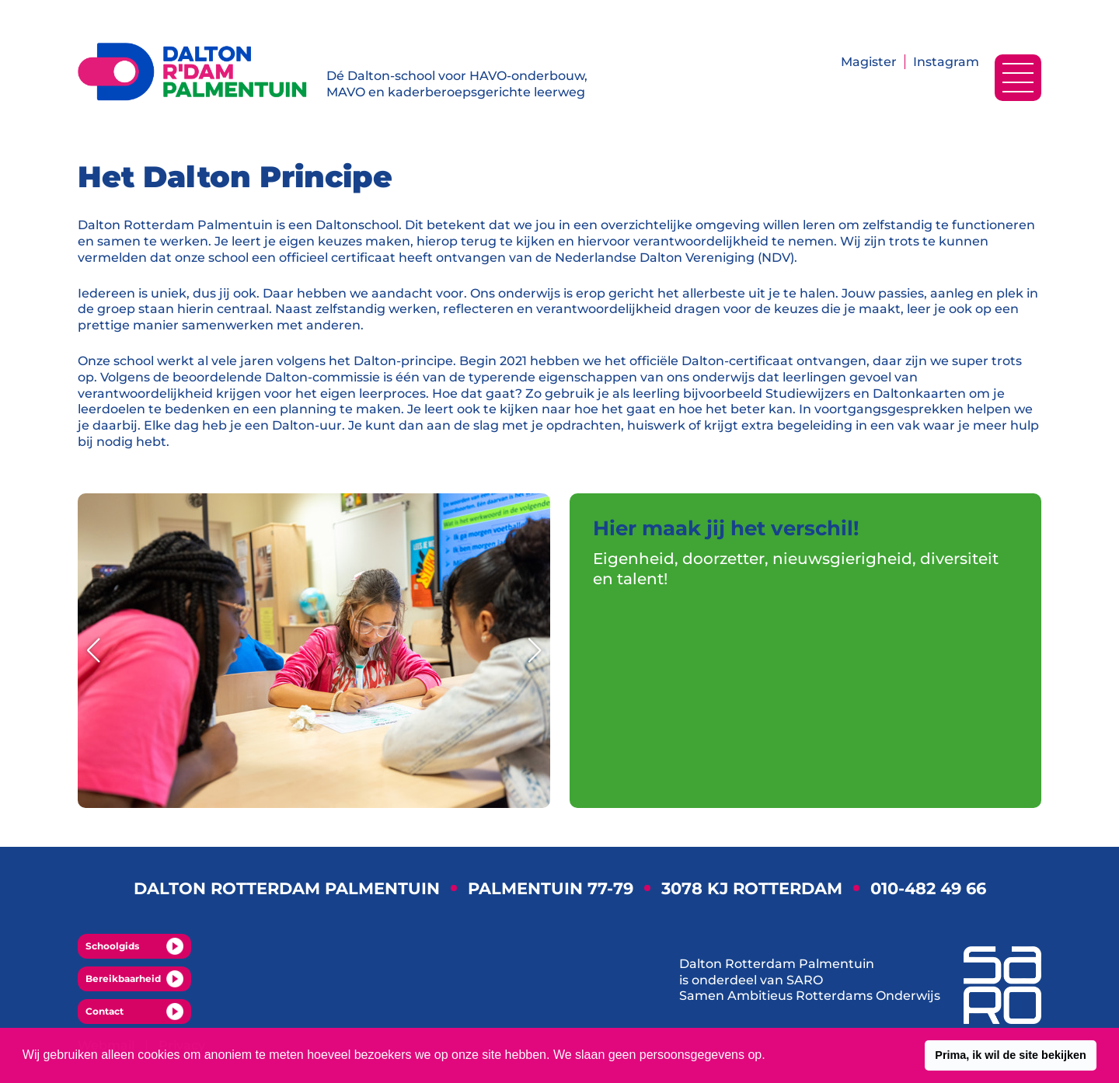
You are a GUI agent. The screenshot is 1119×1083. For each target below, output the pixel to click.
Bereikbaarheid (134, 978)
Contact (134, 1011)
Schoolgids (134, 946)
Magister (869, 61)
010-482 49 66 (928, 888)
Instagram (946, 61)
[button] (1010, 1055)
